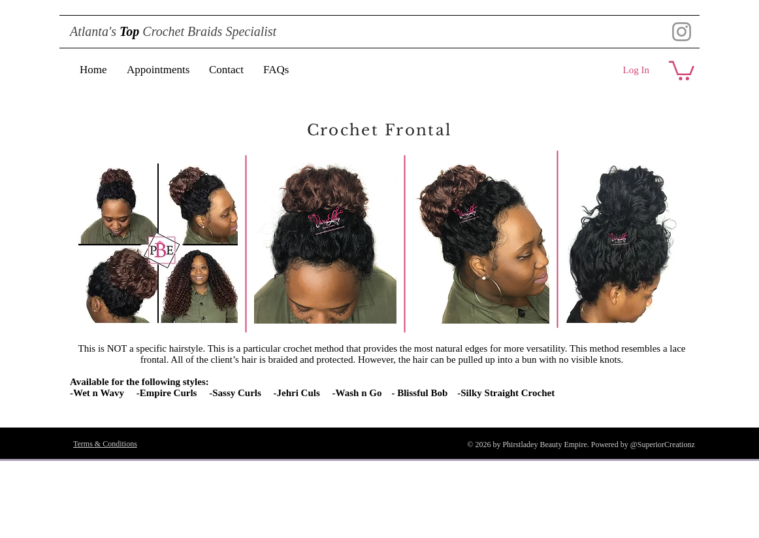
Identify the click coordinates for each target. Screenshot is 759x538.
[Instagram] (681, 31)
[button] (681, 69)
